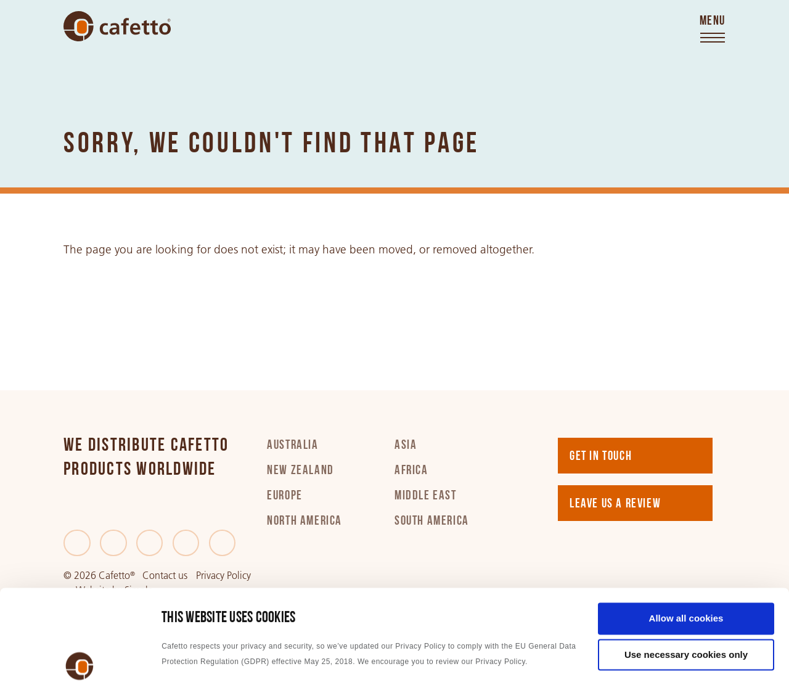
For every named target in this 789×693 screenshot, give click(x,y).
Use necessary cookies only (686, 567)
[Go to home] (117, 26)
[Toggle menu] (712, 29)
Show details (190, 668)
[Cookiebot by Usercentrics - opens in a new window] (80, 669)
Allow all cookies (686, 530)
